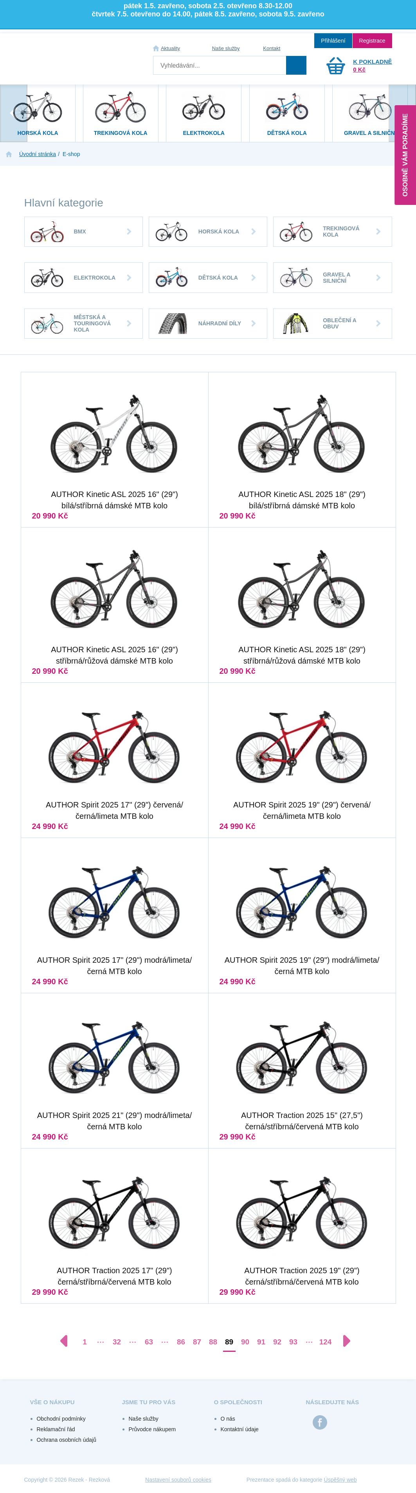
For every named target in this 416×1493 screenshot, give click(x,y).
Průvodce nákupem (152, 1429)
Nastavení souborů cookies (178, 1480)
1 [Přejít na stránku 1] (85, 1342)
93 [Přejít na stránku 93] (293, 1342)
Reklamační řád (56, 1429)
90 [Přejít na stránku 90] (245, 1342)
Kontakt (271, 48)
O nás (228, 1419)
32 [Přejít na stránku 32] (117, 1342)
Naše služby (226, 48)
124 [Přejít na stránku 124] (325, 1342)
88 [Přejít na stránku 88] (213, 1342)
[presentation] (13, 113)
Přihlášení (333, 41)
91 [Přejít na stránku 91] (261, 1342)
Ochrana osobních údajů (67, 1440)
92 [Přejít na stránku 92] (277, 1342)
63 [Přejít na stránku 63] (149, 1342)
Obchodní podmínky (61, 1419)
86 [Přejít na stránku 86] (181, 1342)
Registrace (372, 41)
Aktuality (170, 48)
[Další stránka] (342, 1340)
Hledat (296, 65)
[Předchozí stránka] (67, 1340)
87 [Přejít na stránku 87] (197, 1342)
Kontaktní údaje (240, 1429)
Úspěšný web (340, 1480)
